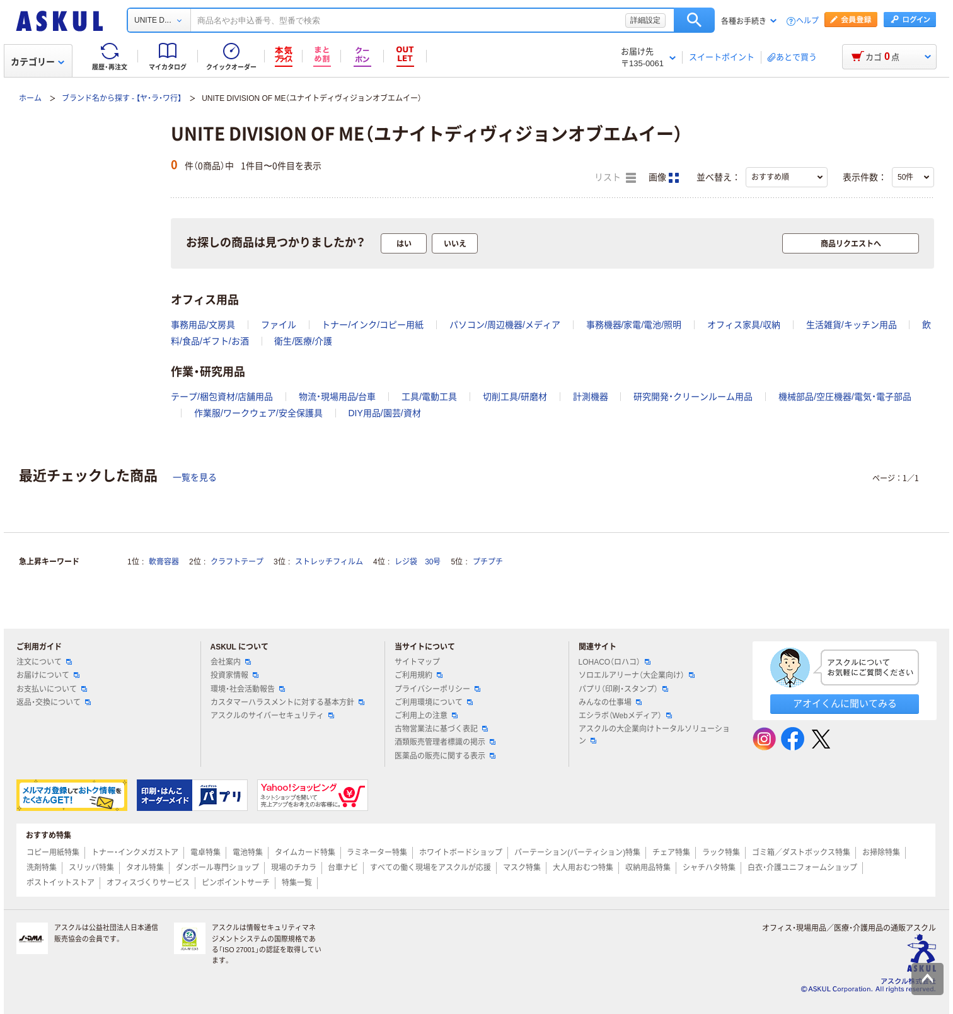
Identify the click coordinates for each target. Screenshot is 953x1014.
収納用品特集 (648, 867)
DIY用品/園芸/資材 (384, 413)
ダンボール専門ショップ (217, 867)
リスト (615, 178)
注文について (44, 662)
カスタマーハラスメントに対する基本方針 (287, 702)
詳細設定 (645, 20)
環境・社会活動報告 (248, 689)
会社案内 (231, 662)
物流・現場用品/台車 (337, 397)
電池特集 (248, 852)
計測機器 (590, 397)
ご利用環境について (434, 702)
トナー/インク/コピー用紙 (372, 325)
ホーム (30, 98)
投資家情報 (234, 675)
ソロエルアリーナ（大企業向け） (637, 675)
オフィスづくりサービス (148, 882)
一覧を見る (195, 477)
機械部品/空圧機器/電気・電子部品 (844, 397)
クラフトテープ (237, 561)
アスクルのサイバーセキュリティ (272, 715)
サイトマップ (417, 662)
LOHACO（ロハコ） (615, 662)
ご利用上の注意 (426, 715)
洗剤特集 (41, 867)
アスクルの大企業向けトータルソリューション (654, 735)
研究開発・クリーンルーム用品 (693, 397)
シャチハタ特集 (709, 867)
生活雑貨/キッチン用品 (851, 325)
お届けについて (47, 675)
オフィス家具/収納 (743, 325)
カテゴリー (37, 62)
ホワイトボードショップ (460, 852)
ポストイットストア (60, 882)
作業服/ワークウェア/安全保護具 (258, 413)
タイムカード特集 (305, 852)
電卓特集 (205, 852)
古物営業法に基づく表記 (441, 729)
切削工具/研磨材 (515, 397)
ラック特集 (721, 852)
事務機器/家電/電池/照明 (634, 325)
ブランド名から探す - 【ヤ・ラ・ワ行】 (122, 98)
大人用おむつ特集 (583, 867)
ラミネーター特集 (377, 852)
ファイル (278, 325)
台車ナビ (343, 867)
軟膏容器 (164, 561)
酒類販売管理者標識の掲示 (445, 742)
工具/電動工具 (429, 397)
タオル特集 (145, 867)
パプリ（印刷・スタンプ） (623, 689)
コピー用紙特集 (52, 852)
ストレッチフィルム (329, 561)
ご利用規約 (418, 675)
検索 (694, 20)
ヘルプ (807, 21)
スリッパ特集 (91, 867)
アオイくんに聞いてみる (845, 703)
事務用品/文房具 (203, 325)
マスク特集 (522, 867)
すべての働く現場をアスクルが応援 (430, 867)
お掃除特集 (881, 852)
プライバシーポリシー (437, 689)
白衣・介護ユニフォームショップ (802, 867)
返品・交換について (53, 702)
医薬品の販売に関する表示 (445, 756)
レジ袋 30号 (418, 561)
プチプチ (488, 561)
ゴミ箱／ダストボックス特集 (801, 852)
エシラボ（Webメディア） (625, 715)
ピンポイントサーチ (236, 882)
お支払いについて (51, 689)
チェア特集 (671, 852)
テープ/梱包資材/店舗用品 (222, 397)
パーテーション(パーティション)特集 (577, 852)
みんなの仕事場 (610, 702)
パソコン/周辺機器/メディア (504, 325)
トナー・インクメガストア (134, 852)
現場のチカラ (293, 867)
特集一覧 (297, 882)
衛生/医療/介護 (303, 341)
